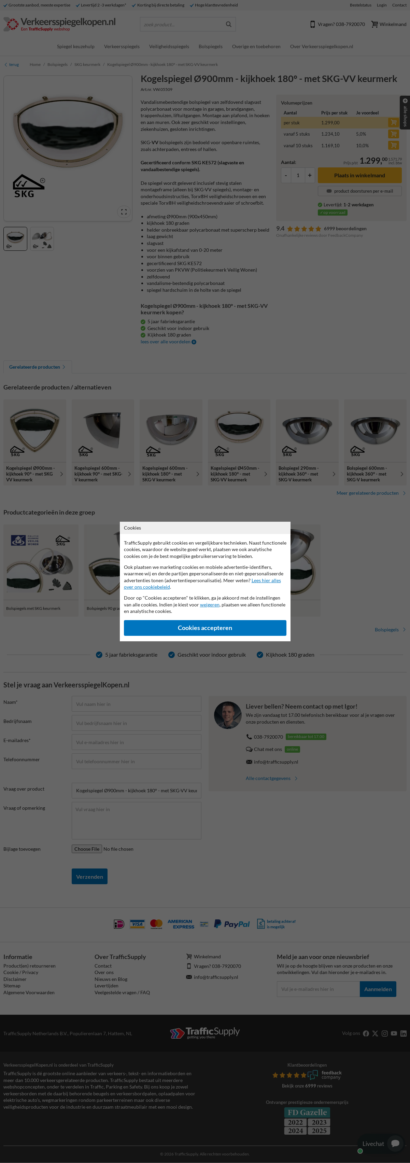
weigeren (210, 604)
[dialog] (205, 581)
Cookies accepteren (205, 627)
